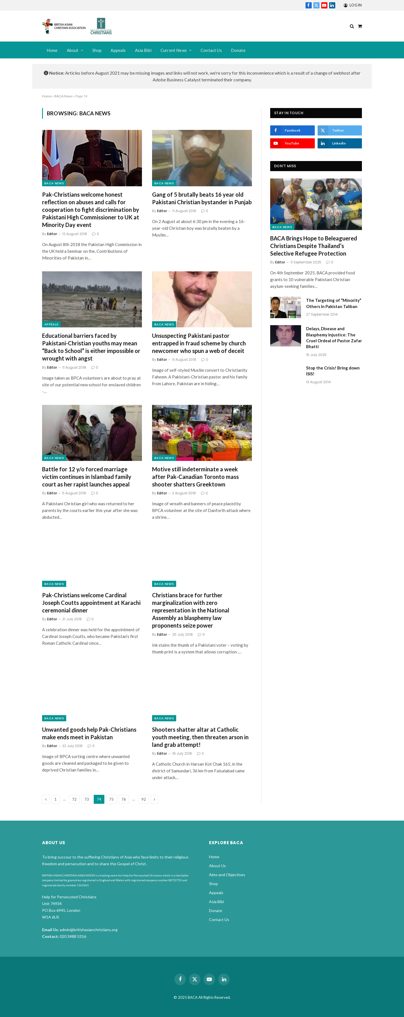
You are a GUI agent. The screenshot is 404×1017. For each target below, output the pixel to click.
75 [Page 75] (111, 799)
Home (52, 50)
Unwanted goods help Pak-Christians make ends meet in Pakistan (89, 733)
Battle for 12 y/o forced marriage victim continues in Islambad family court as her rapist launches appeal (86, 477)
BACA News (63, 96)
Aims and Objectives (227, 874)
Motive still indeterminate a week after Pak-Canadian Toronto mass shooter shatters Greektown (195, 477)
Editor (52, 233)
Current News (173, 50)
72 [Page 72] (74, 799)
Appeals (118, 50)
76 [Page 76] (123, 799)
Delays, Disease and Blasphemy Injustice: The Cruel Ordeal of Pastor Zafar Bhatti (334, 337)
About (73, 50)
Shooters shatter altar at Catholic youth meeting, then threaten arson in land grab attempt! (200, 737)
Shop (97, 50)
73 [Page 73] (86, 799)
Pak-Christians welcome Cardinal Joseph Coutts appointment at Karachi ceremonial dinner (91, 603)
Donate (238, 50)
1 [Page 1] (55, 799)
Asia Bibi (143, 50)
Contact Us (211, 50)
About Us (217, 865)
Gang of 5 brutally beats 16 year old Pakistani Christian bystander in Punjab (202, 198)
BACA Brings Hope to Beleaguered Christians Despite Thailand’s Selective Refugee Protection (313, 246)
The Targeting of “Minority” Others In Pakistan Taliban (333, 303)
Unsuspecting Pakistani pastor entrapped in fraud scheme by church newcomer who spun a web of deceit (199, 343)
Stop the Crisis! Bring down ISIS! (333, 370)
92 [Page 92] (143, 799)
